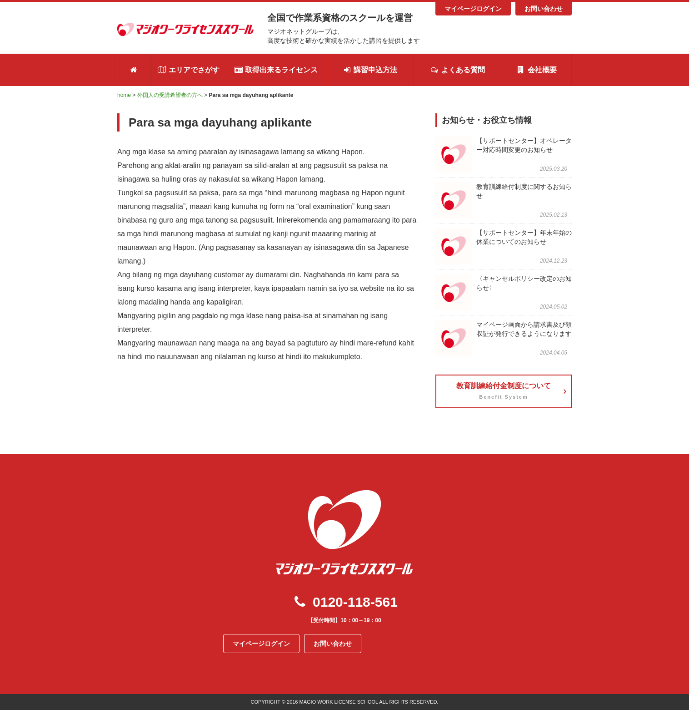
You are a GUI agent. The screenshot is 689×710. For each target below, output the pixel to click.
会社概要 (536, 70)
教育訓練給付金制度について (503, 392)
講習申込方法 (369, 70)
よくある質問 (457, 70)
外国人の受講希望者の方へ (170, 95)
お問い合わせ (543, 8)
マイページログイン (473, 8)
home (124, 95)
